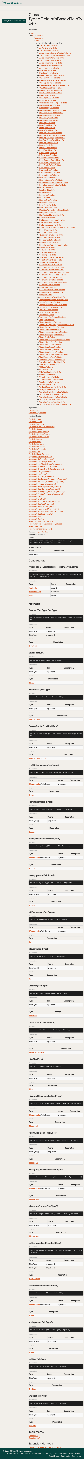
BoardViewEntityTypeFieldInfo (52, 75)
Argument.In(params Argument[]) (42, 484)
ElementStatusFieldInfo (49, 157)
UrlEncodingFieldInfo (48, 374)
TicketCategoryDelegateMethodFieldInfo (56, 325)
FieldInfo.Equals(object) (39, 432)
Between (33, 646)
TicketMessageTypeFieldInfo (51, 335)
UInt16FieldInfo (45, 369)
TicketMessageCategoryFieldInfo (53, 332)
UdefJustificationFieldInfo (50, 372)
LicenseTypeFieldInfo (48, 200)
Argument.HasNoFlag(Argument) (42, 506)
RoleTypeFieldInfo (46, 247)
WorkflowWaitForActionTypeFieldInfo (55, 404)
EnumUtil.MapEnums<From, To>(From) (45, 1447)
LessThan (33, 1016)
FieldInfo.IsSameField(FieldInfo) (42, 427)
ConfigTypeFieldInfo (47, 100)
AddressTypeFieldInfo (48, 45)
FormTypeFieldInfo (47, 187)
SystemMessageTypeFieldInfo (52, 297)
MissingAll (33, 1126)
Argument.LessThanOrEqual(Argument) (45, 464)
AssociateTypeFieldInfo (49, 68)
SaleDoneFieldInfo (47, 250)
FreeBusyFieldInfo (47, 190)
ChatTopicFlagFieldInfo (49, 98)
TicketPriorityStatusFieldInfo (51, 344)
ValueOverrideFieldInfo (49, 377)
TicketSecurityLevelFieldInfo (51, 352)
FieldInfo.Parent (35, 439)
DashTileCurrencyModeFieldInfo (52, 110)
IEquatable (33, 413)
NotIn (31, 1315)
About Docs (54, 1456)
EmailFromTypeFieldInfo (49, 163)
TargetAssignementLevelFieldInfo (53, 300)
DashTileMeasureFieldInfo (50, 115)
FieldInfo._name (35, 422)
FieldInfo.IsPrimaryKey (38, 449)
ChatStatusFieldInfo (47, 95)
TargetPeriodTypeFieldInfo (50, 307)
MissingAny (34, 1199)
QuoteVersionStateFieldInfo (51, 235)
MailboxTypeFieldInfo (48, 207)
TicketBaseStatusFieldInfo (50, 322)
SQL (49, 532)
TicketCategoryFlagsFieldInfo (51, 327)
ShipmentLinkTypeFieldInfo (50, 277)
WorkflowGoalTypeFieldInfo (51, 394)
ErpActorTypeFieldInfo (48, 170)
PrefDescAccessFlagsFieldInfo (52, 220)
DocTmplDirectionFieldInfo (50, 133)
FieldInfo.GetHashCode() (39, 434)
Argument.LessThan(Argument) (42, 461)
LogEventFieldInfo (47, 202)
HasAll (31, 795)
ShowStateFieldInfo (47, 287)
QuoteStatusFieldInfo (48, 232)
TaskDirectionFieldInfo (48, 310)
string (31, 595)
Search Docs (74, 1453)
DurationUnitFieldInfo (48, 148)
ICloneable (33, 410)
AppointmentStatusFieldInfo (51, 60)
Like (31, 1089)
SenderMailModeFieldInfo (50, 262)
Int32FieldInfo (45, 197)
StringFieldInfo (45, 295)
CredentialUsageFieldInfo (50, 105)
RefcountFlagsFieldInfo (49, 242)
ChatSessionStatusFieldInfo (50, 93)
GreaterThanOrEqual (37, 758)
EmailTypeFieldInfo (47, 168)
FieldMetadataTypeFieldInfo (51, 180)
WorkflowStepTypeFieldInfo (51, 399)
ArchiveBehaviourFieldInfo (50, 65)
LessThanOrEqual (36, 1052)
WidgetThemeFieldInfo (49, 389)
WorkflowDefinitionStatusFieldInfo (53, 392)
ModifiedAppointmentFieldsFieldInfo (55, 210)
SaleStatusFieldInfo (47, 252)
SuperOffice (41, 532)
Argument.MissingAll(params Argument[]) (46, 494)
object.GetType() (36, 526)
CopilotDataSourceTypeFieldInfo (53, 103)
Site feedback (61, 1453)
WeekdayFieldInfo (47, 384)
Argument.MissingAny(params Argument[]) (47, 491)
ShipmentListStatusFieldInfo (51, 280)
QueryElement (38, 35)
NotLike (32, 1389)
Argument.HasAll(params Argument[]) (44, 489)
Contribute (65, 1456)
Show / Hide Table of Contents (14, 21)
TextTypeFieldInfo (46, 320)
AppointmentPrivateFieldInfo (51, 58)
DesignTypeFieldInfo (48, 130)
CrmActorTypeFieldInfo (49, 108)
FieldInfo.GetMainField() (39, 437)
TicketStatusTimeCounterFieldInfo (53, 354)
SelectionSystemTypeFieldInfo (52, 257)
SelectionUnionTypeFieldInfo (51, 260)
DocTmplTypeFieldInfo (48, 143)
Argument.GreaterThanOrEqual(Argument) (46, 469)
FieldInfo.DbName (36, 444)
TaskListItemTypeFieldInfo (50, 312)
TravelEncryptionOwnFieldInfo (52, 362)
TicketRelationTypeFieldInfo (51, 349)
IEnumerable (34, 784)
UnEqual (32, 1426)
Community (25, 1453)
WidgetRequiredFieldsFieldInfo (52, 387)
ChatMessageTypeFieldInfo (50, 88)
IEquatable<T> (35, 1438)
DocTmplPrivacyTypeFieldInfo (52, 138)
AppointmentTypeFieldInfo (50, 63)
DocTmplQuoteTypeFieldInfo (51, 140)
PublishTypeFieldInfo (48, 230)
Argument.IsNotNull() (37, 499)
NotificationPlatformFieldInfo (51, 215)
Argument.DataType (37, 519)
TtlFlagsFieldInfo (46, 367)
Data (46, 532)
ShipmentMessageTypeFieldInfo (52, 282)
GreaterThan (34, 719)
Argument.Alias (35, 516)
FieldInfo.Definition (37, 446)
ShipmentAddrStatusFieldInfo (51, 267)
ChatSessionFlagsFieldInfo (50, 90)
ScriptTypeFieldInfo (47, 255)
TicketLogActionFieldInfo (50, 329)
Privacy (49, 1453)
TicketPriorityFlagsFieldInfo (50, 342)
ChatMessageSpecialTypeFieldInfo (54, 85)
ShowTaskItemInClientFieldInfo (52, 290)
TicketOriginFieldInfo (48, 337)
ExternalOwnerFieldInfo (49, 175)
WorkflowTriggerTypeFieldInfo (52, 402)
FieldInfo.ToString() (36, 424)
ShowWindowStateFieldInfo (51, 292)
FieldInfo (39, 40)
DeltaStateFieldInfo (47, 125)
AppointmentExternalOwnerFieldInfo (54, 55)
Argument (38, 38)
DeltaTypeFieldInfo (47, 128)
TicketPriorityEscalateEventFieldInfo (54, 340)
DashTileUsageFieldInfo (49, 120)
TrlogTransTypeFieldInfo (49, 364)
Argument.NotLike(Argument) (41, 476)
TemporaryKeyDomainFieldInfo (52, 317)
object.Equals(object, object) (41, 521)
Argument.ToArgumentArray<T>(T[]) (44, 509)
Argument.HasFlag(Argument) (41, 504)
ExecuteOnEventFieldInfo (50, 172)
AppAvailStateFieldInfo (49, 50)
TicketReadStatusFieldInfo (50, 347)
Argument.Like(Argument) (40, 471)
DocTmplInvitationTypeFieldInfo (52, 135)
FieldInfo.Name (35, 442)
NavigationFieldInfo (47, 212)
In (30, 942)
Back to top (76, 1456)
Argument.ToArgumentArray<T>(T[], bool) (46, 511)
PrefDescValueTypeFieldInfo (51, 222)
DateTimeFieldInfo (47, 123)
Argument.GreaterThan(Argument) (43, 466)
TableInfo (33, 588)
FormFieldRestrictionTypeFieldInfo (53, 182)
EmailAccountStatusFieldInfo (51, 160)
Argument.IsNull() (36, 496)
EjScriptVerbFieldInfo (48, 155)
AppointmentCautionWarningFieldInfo (55, 53)
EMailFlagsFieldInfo (47, 150)
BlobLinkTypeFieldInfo (48, 73)
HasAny (32, 868)
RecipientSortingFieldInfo (50, 237)
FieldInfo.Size (34, 452)
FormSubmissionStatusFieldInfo (52, 185)
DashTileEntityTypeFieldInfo (51, 113)
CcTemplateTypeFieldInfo (50, 83)
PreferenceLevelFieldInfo (50, 225)
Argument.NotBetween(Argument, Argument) (48, 479)
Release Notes (38, 1453)
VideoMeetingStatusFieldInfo (51, 379)
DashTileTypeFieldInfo (48, 118)
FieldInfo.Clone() (35, 429)
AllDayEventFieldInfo (48, 48)
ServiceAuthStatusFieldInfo (50, 265)
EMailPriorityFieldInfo (48, 153)
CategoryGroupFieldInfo (49, 78)
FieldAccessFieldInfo (48, 177)
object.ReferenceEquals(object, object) (45, 524)
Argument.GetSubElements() (41, 514)
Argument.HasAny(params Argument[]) (45, 486)
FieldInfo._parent (36, 419)
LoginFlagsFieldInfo (47, 205)
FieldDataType (35, 592)
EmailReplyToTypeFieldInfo (50, 165)
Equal (31, 683)
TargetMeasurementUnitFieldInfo (53, 305)
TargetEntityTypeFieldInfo (50, 302)
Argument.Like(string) (38, 474)
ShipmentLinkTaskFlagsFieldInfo (52, 275)
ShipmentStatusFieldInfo (49, 285)
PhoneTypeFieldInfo (47, 217)
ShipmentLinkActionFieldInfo (51, 270)
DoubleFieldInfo (46, 145)
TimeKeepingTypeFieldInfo (50, 357)
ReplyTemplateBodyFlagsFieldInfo (53, 245)
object (33, 33)
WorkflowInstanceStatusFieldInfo (53, 397)
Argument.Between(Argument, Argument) (46, 481)
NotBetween (34, 1279)
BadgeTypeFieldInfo (47, 70)
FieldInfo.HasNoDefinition (39, 454)
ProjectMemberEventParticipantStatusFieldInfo (59, 227)
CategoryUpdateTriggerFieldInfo (53, 80)
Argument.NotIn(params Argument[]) (44, 501)
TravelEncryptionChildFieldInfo (52, 360)
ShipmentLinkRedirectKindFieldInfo (54, 272)
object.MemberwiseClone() (40, 529)
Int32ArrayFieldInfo (47, 195)
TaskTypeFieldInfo (46, 315)
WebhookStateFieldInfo (49, 382)
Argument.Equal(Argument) (40, 457)
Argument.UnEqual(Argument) (41, 459)
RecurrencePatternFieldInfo (51, 240)
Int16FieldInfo (45, 192)
